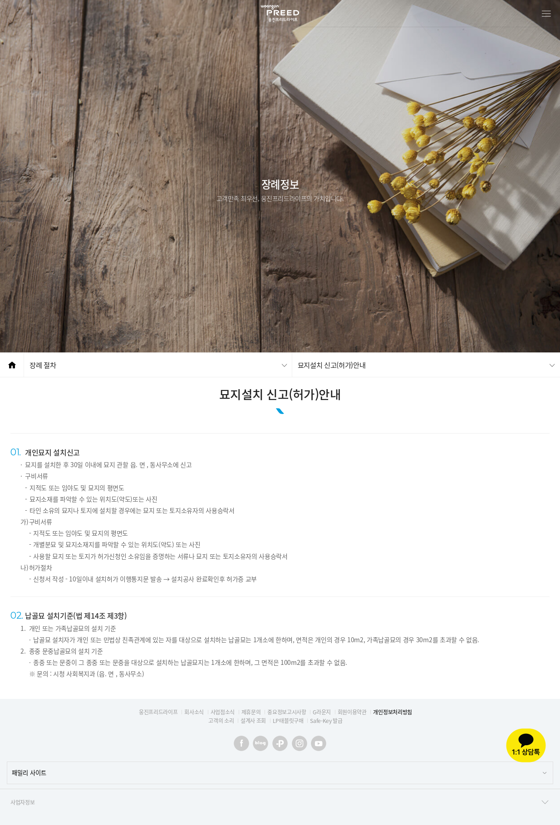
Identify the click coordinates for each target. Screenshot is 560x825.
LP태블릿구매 (288, 721)
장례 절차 (42, 365)
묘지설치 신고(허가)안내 (332, 365)
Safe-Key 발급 (326, 721)
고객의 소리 (221, 721)
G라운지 (322, 712)
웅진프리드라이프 (158, 712)
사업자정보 (280, 802)
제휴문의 (251, 712)
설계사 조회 (253, 721)
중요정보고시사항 (286, 712)
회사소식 (194, 712)
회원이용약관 (352, 712)
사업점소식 (223, 712)
